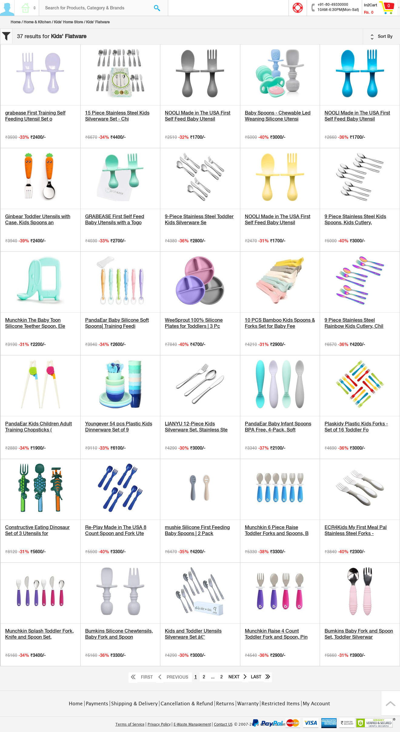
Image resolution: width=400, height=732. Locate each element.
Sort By (381, 36)
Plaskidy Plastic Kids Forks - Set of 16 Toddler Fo (356, 427)
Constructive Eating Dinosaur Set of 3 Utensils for (37, 530)
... (213, 676)
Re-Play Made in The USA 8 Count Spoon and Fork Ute (115, 530)
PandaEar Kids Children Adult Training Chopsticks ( (38, 427)
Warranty (247, 703)
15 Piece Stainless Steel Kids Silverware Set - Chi (117, 116)
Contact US (223, 724)
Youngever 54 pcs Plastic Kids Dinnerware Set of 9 (118, 427)
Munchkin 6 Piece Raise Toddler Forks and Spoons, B (276, 530)
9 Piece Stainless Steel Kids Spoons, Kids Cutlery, (355, 219)
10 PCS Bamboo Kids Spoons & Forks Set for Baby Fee (280, 323)
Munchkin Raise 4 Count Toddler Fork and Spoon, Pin (276, 634)
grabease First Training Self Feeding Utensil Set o (35, 116)
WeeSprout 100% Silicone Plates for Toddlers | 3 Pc (194, 323)
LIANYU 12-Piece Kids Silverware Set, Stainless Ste (196, 427)
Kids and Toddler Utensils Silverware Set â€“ (193, 634)
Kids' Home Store (68, 22)
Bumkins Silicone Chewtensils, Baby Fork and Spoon (119, 634)
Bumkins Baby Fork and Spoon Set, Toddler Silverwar (359, 634)
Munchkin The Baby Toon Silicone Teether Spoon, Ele (35, 323)
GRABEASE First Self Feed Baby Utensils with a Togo (114, 219)
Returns (225, 703)
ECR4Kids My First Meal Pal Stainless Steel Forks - (356, 530)
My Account (316, 703)
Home (16, 22)
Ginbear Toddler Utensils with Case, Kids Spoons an (37, 219)
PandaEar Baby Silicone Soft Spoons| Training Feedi (117, 323)
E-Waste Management (192, 724)
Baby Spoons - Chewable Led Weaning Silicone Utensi (278, 116)
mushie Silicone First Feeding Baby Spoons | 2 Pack (197, 530)
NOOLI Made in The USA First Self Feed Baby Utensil (197, 116)
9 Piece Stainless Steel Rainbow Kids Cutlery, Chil (354, 323)
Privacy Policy (159, 724)
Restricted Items (281, 703)
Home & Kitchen (37, 22)
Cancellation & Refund (187, 703)
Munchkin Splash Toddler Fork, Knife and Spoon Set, (39, 634)
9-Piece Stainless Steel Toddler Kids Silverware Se (199, 219)
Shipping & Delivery (134, 703)
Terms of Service (130, 724)
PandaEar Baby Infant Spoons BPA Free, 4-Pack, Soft (278, 427)
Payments (97, 703)
